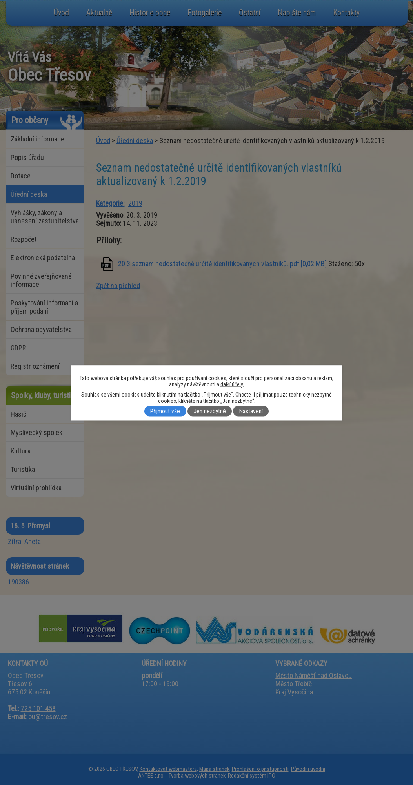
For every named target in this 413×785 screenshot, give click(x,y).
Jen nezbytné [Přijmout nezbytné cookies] (209, 411)
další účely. (232, 384)
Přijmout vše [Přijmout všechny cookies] (165, 411)
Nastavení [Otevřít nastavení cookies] (251, 411)
